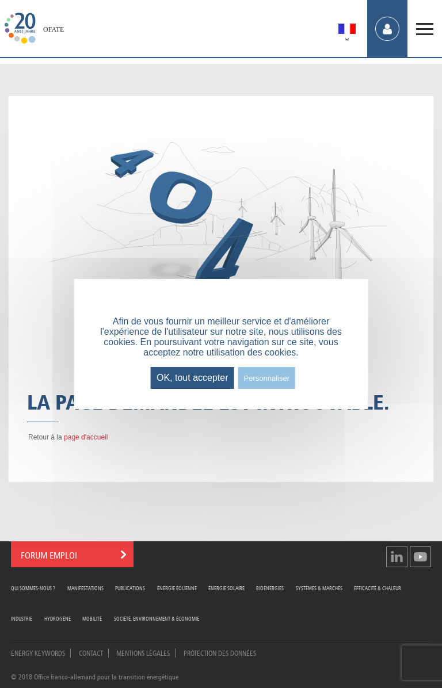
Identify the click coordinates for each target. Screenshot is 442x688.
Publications (130, 587)
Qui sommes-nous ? (33, 587)
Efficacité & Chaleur (377, 587)
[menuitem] (347, 31)
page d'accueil (86, 437)
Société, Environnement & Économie (156, 618)
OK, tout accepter (192, 378)
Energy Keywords (38, 652)
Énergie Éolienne (177, 587)
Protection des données (220, 652)
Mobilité (92, 618)
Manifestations (85, 587)
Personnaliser (267, 378)
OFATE (53, 29)
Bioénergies (270, 587)
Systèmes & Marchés (319, 587)
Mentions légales (143, 652)
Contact (91, 652)
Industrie (21, 618)
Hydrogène (57, 618)
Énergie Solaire (226, 587)
